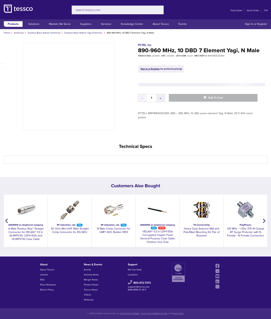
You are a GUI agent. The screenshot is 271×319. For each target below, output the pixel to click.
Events (182, 24)
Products (13, 24)
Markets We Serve (60, 24)
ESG (42, 279)
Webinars (89, 299)
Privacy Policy (178, 313)
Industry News (91, 274)
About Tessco (161, 24)
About (44, 264)
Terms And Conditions (130, 313)
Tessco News (91, 289)
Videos (87, 294)
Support (132, 264)
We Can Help (134, 269)
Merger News (91, 279)
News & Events (93, 264)
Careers (44, 274)
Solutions (33, 24)
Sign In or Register (256, 24)
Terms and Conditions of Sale (154, 313)
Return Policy (47, 289)
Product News (91, 284)
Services (106, 24)
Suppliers (85, 24)
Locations (133, 274)
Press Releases (48, 284)
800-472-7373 (142, 282)
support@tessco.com (139, 286)
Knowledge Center (132, 24)
